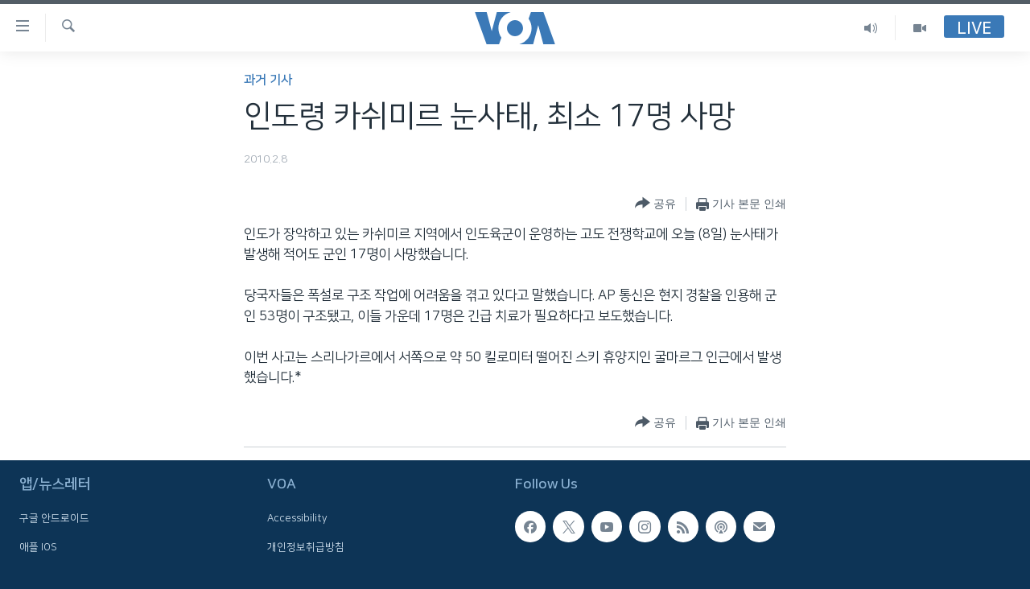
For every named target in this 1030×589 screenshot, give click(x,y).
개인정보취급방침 (305, 547)
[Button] (655, 204)
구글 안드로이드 (54, 519)
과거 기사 (268, 80)
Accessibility (297, 519)
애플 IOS (38, 547)
